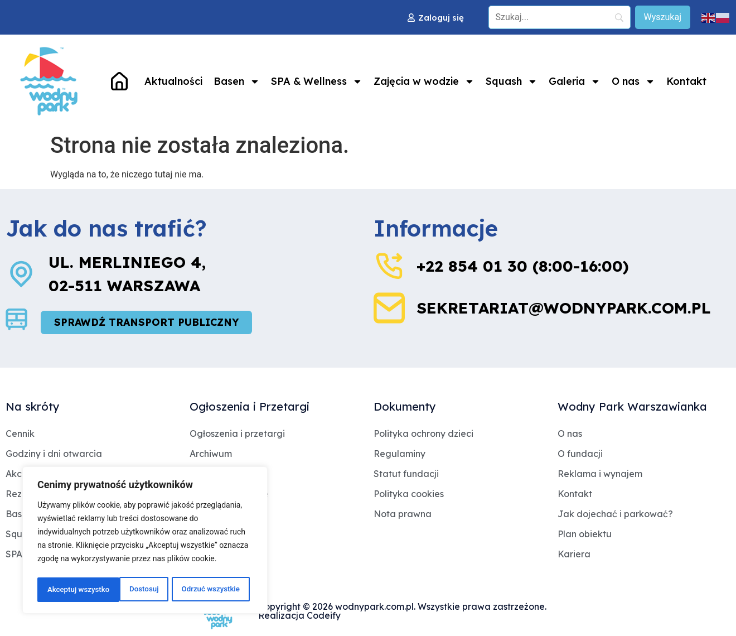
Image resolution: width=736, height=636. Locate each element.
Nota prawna (403, 514)
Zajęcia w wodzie (424, 81)
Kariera (574, 554)
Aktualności (173, 81)
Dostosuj (61, 589)
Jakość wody (219, 514)
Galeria (575, 81)
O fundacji (580, 454)
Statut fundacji (406, 474)
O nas (633, 81)
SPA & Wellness (316, 81)
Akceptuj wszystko (211, 589)
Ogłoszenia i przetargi (237, 434)
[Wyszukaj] (662, 17)
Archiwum (211, 454)
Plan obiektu (585, 534)
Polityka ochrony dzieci (423, 434)
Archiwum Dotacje (229, 494)
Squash (512, 81)
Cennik (20, 434)
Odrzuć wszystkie (127, 589)
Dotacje (207, 474)
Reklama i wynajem (600, 474)
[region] (145, 542)
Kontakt (686, 81)
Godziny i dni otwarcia (54, 454)
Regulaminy (399, 454)
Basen (237, 81)
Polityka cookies (409, 494)
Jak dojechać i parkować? (615, 514)
